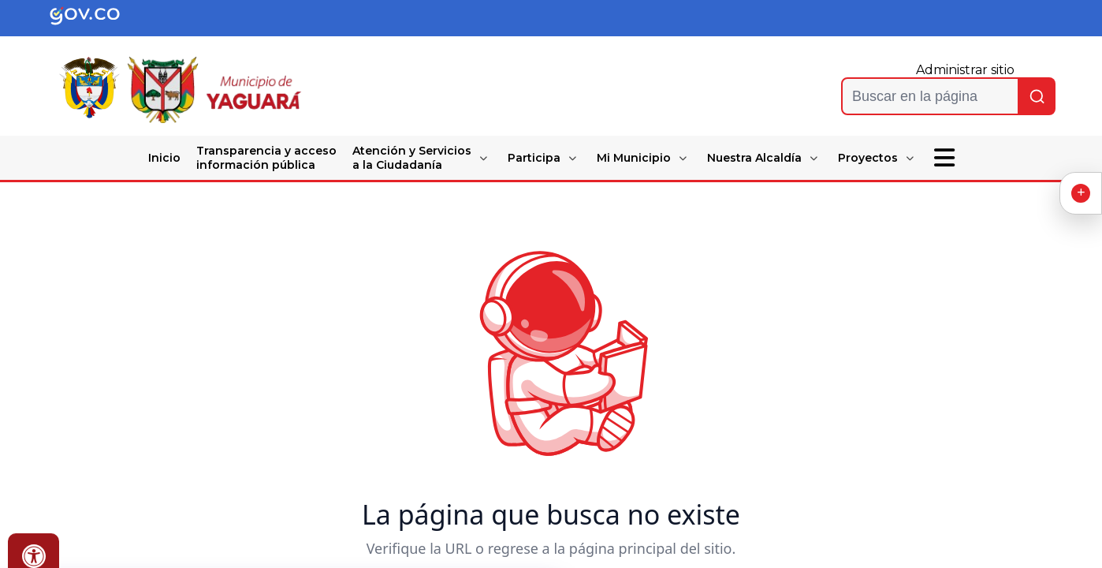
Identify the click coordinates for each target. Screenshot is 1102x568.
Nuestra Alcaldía (754, 158)
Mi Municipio (634, 158)
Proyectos (868, 158)
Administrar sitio (965, 69)
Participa (534, 158)
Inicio (164, 158)
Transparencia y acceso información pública (266, 158)
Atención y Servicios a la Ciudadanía (411, 158)
